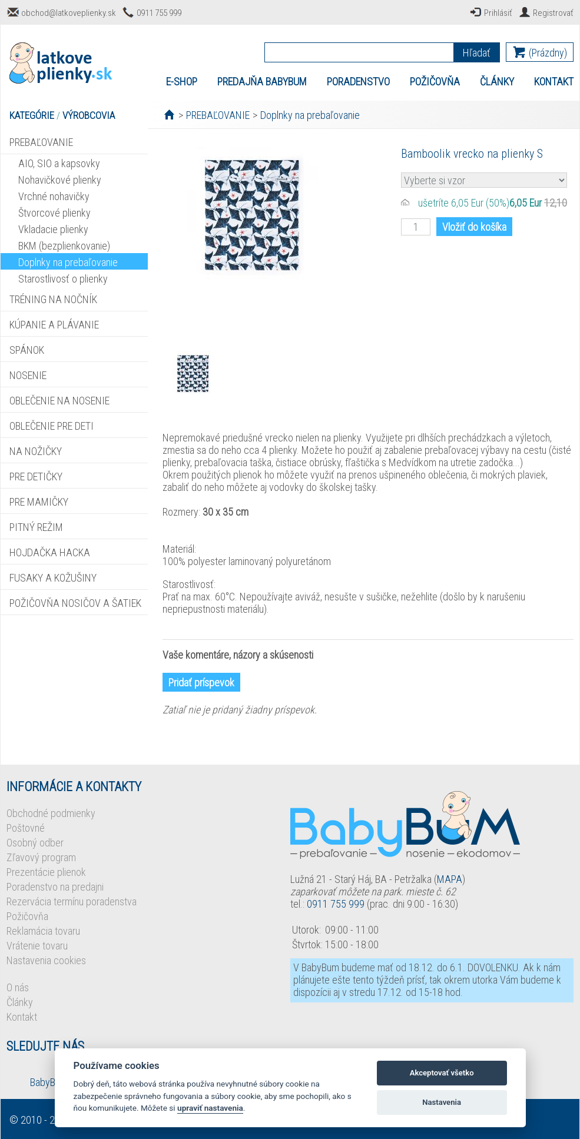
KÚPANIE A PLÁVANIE (54, 324)
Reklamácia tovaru (43, 931)
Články (19, 1002)
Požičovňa (27, 916)
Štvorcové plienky (54, 213)
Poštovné (25, 828)
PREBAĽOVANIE (41, 142)
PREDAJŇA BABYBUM (262, 81)
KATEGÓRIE (31, 115)
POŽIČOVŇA (435, 81)
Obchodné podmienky (50, 813)
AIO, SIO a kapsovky (59, 163)
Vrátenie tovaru (37, 945)
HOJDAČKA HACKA (49, 552)
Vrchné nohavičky (54, 196)
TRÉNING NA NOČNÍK (53, 299)
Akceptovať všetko (442, 1072)
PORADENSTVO (358, 81)
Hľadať (476, 53)
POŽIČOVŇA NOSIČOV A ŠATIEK (75, 603)
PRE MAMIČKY (38, 502)
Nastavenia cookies (46, 960)
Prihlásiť (498, 13)
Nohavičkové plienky (59, 180)
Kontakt (21, 1017)
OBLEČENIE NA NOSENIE (59, 400)
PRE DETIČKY (35, 476)
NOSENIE (28, 375)
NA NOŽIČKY (35, 451)
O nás (17, 987)
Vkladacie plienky (53, 229)
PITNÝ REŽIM (36, 527)
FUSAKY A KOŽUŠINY (53, 578)
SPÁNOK (26, 350)
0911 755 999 (159, 13)
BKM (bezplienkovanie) (64, 246)
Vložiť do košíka (474, 227)
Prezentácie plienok (46, 872)
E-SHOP (181, 81)
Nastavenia (441, 1102)
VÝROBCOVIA (88, 115)
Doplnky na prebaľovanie (68, 262)
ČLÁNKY (497, 81)
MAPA (449, 879)
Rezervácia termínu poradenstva (71, 901)
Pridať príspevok (201, 682)
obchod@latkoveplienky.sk (68, 13)
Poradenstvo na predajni (55, 887)
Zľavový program (41, 857)
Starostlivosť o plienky (63, 279)
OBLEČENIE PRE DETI (51, 426)
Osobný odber (35, 842)
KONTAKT (554, 81)
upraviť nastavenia (210, 1108)
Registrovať (553, 13)
